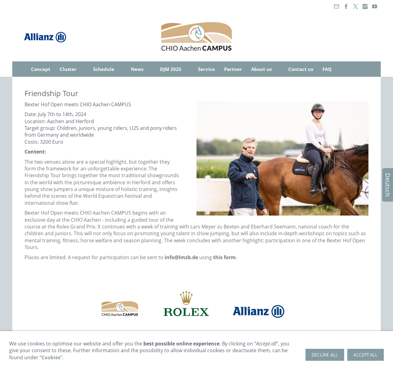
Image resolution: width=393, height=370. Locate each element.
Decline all (325, 355)
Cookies (50, 357)
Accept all (365, 355)
